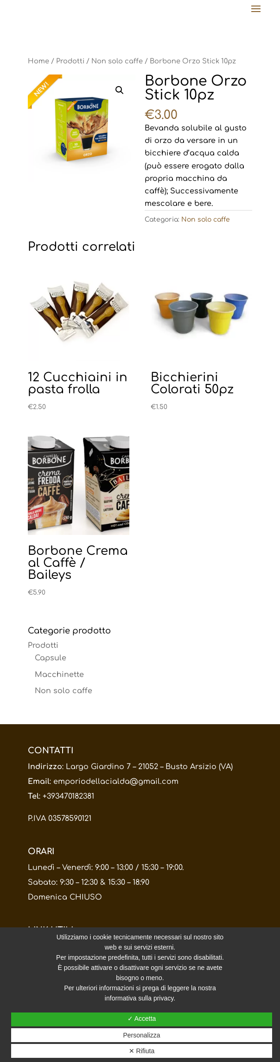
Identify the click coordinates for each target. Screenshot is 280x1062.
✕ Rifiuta (142, 1051)
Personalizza (141, 1035)
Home (38, 61)
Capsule (50, 658)
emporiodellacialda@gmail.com (115, 781)
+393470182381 (68, 796)
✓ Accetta (141, 1018)
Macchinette (59, 675)
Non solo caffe (117, 61)
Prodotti (70, 61)
